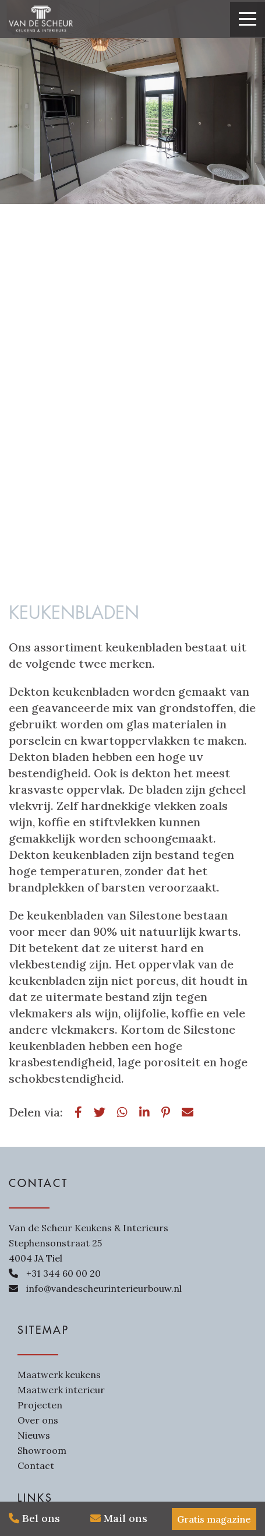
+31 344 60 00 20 (63, 1273)
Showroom (41, 1450)
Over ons (37, 1420)
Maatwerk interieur (61, 1390)
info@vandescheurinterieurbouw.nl (104, 1288)
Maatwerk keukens (59, 1374)
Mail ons (118, 1518)
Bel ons (34, 1518)
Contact (35, 1465)
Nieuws (33, 1435)
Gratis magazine (214, 1519)
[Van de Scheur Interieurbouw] (41, 19)
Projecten (39, 1405)
